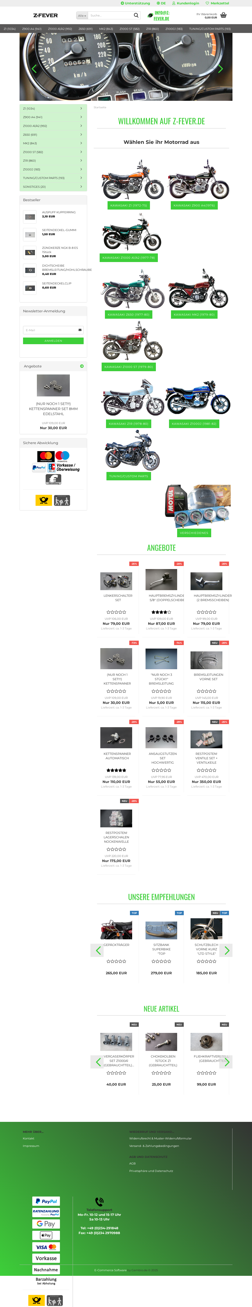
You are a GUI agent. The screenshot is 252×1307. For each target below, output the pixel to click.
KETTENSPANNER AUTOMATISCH (117, 756)
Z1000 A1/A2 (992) (60, 29)
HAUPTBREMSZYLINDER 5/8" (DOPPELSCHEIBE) (168, 598)
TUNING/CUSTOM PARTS (128, 476)
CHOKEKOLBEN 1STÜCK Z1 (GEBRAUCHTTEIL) (163, 1060)
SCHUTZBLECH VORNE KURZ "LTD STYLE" (206, 949)
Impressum (31, 1146)
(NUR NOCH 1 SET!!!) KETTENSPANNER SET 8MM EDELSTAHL (53, 409)
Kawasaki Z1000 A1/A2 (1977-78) (129, 257)
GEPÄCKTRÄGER (116, 945)
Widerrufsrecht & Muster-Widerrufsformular (160, 1138)
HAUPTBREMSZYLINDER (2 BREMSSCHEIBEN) (213, 598)
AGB (132, 1163)
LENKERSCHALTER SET (118, 598)
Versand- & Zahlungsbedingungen (154, 1146)
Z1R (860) (152, 29)
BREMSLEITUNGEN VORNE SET (208, 677)
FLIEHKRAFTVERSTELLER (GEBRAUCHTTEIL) (213, 1058)
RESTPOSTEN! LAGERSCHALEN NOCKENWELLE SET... (116, 837)
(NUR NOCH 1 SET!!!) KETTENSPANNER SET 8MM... (117, 679)
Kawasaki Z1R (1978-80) (128, 423)
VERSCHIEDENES (194, 533)
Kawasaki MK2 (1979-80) (194, 314)
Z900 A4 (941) (31, 29)
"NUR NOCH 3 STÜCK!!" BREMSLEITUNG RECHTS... (161, 679)
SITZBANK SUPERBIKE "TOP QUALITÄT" (161, 949)
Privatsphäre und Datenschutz (151, 1171)
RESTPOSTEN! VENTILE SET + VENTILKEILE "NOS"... (206, 758)
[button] (161, 3)
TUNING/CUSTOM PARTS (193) (210, 29)
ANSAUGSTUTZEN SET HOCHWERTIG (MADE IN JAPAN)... (163, 758)
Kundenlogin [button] (185, 3)
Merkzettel (217, 3)
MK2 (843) (106, 29)
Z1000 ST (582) (130, 29)
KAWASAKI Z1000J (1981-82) (194, 423)
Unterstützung (135, 3)
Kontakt (28, 1138)
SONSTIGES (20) (34, 186)
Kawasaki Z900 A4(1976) (194, 205)
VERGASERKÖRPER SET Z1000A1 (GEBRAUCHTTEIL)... (119, 1060)
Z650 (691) (86, 29)
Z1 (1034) (10, 29)
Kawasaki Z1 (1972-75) (128, 205)
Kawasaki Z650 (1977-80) (128, 314)
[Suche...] (82, 15)
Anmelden (53, 340)
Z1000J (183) (174, 29)
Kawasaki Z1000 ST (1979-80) (128, 367)
